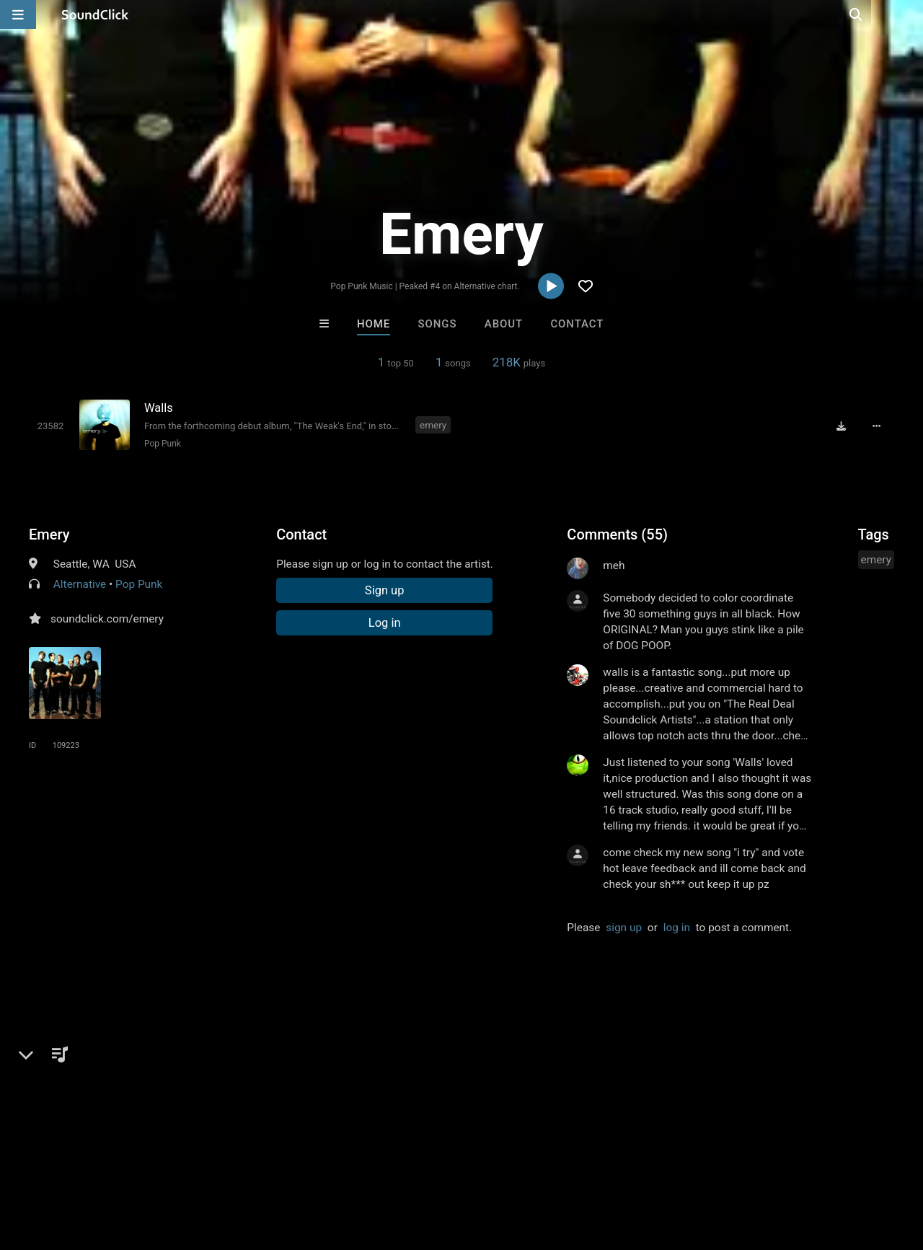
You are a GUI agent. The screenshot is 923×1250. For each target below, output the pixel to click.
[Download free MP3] (841, 426)
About (504, 323)
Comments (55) (617, 534)
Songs (437, 323)
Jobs (197, 1164)
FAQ (60, 1164)
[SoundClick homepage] (95, 14)
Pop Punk (162, 444)
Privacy (344, 1164)
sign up (624, 927)
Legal (389, 1164)
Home (373, 323)
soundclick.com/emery (107, 618)
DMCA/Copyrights (268, 1164)
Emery (49, 534)
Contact (577, 323)
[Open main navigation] (18, 14)
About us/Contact (128, 1164)
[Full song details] (876, 426)
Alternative (79, 584)
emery (433, 425)
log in (676, 927)
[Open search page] (908, 14)
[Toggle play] (50, 426)
